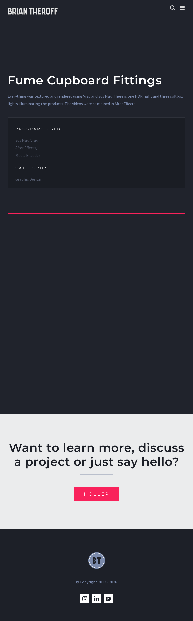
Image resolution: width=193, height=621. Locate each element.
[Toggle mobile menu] (182, 7)
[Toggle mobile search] (172, 7)
